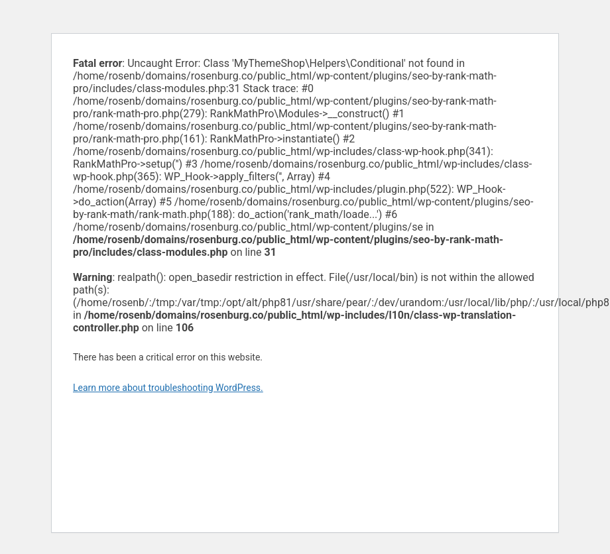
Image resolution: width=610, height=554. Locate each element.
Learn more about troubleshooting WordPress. (168, 387)
